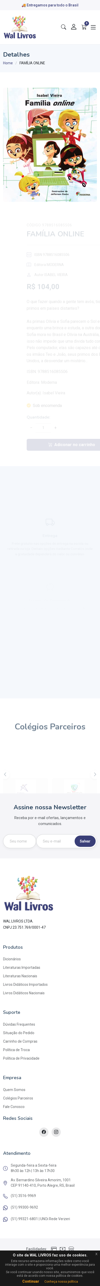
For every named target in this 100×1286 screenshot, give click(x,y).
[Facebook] (43, 1132)
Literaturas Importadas (21, 967)
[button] (95, 783)
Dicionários (12, 959)
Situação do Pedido (18, 1033)
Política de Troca (16, 1050)
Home (8, 63)
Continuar (30, 1281)
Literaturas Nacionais (20, 976)
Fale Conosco (14, 1107)
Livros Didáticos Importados (25, 984)
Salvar (85, 841)
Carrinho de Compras (20, 1041)
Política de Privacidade (21, 1058)
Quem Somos (14, 1090)
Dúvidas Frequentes (19, 1024)
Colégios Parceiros (18, 1098)
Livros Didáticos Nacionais (24, 993)
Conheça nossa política (61, 1281)
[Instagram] (56, 1132)
